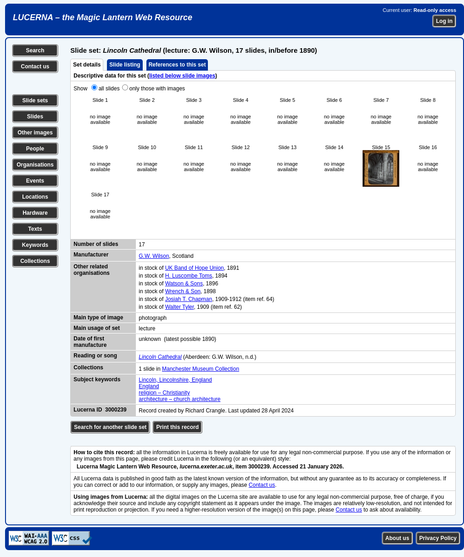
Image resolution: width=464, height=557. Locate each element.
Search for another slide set (110, 427)
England (149, 386)
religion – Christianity (164, 393)
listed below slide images (182, 75)
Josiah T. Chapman (188, 299)
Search (35, 50)
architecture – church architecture (179, 399)
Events (35, 181)
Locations (35, 197)
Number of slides (95, 244)
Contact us (35, 66)
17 (142, 244)
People (35, 148)
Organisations (35, 165)
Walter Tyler (179, 307)
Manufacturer (90, 254)
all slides (109, 88)
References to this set (177, 64)
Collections (35, 261)
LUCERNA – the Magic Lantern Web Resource (102, 17)
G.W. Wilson (154, 256)
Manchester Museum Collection (200, 369)
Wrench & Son (183, 291)
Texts (35, 229)
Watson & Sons (184, 283)
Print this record (177, 427)
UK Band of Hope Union (194, 268)
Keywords (35, 245)
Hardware (35, 213)
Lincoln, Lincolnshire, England (175, 380)
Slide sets (35, 100)
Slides (35, 116)
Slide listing (124, 64)
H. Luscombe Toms (188, 276)
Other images (35, 132)
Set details (87, 64)
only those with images (157, 88)
